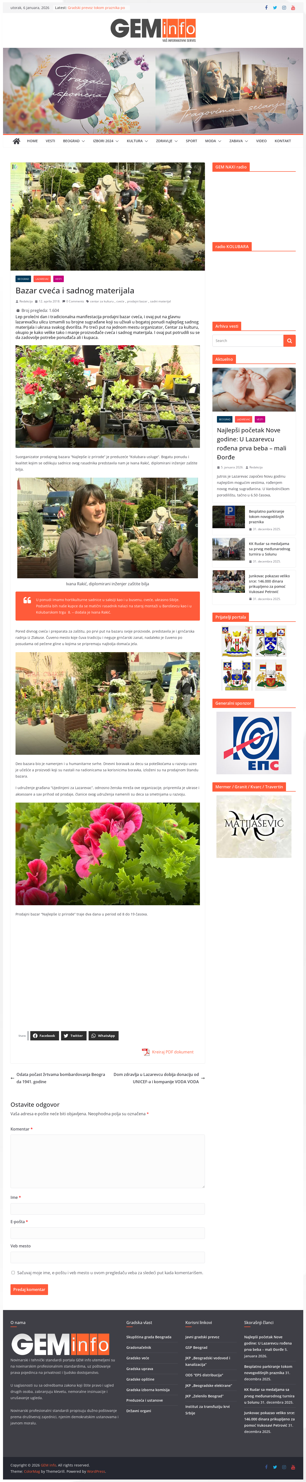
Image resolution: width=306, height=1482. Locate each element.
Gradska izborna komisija (148, 1389)
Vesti (50, 140)
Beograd (71, 140)
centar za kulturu (102, 301)
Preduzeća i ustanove (144, 1400)
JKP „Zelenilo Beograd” (204, 1396)
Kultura (135, 140)
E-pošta (19, 1221)
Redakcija (26, 301)
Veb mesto (21, 1246)
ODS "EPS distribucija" (204, 1375)
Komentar (22, 1129)
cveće (120, 301)
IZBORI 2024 (103, 140)
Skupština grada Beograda (148, 1337)
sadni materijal (160, 301)
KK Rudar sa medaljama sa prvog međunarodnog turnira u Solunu (269, 549)
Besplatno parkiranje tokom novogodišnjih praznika (266, 516)
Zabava (236, 140)
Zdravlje (164, 140)
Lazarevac (42, 279)
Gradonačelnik (138, 1347)
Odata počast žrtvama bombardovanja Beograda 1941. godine (58, 1078)
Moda (210, 140)
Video (261, 140)
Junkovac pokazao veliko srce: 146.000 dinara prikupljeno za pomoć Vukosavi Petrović (269, 584)
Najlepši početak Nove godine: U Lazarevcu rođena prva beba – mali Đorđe (251, 443)
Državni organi (138, 1410)
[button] (82, 141)
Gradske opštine (140, 1379)
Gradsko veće (137, 1358)
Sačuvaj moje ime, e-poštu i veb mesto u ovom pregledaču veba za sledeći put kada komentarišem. (110, 1272)
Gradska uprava (139, 1368)
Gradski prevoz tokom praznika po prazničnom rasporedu (96, 10)
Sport (191, 140)
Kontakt (283, 140)
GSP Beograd (196, 1347)
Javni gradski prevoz (202, 1337)
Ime (16, 1197)
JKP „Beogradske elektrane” (208, 1385)
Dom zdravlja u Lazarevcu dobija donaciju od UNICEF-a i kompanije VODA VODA (159, 1078)
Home (32, 140)
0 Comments (73, 301)
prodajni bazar (137, 301)
